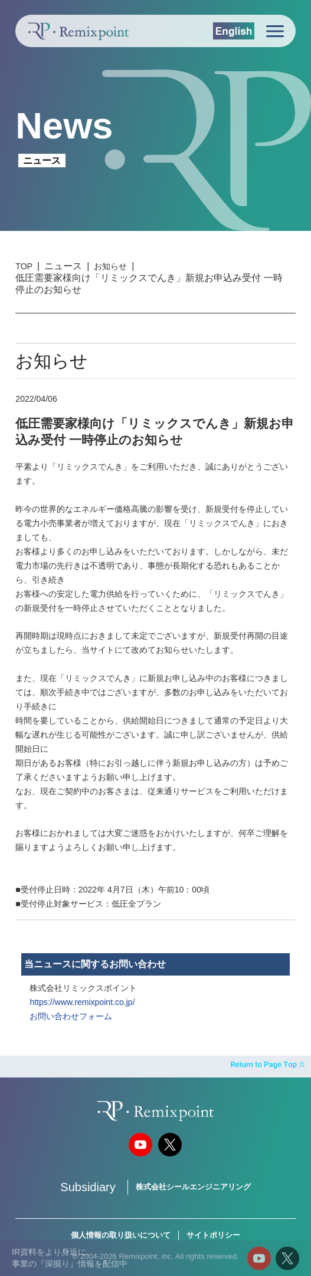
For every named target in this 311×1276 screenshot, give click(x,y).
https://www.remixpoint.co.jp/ (82, 1002)
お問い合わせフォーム (71, 1016)
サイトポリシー (213, 1235)
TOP (23, 266)
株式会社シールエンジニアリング (193, 1186)
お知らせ (110, 266)
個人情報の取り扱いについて (121, 1235)
